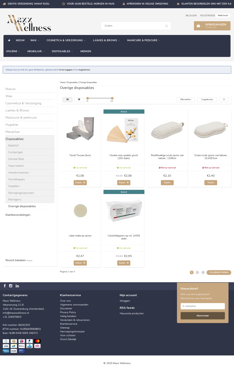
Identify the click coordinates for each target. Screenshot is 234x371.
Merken (85, 51)
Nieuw (20, 40)
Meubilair (36, 51)
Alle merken (185, 99)
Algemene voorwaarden (74, 304)
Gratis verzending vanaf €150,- (29, 3)
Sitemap (65, 327)
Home (62, 82)
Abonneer (203, 315)
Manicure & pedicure (144, 40)
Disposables (63, 51)
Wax (35, 40)
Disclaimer (66, 308)
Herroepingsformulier (72, 331)
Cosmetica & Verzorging (67, 40)
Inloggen (125, 301)
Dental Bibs (16, 159)
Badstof (13, 145)
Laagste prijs (207, 99)
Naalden (14, 186)
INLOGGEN (191, 15)
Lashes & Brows (107, 40)
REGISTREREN (207, 15)
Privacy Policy (68, 312)
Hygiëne (14, 51)
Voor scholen (68, 335)
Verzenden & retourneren (75, 320)
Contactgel (15, 152)
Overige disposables (22, 206)
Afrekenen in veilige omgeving (147, 3)
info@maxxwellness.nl (16, 313)
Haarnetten (16, 166)
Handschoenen (18, 172)
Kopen (80, 182)
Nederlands (223, 15)
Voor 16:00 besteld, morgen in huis (90, 3)
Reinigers (14, 199)
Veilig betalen (68, 316)
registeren (84, 69)
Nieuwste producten (132, 313)
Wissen (30, 260)
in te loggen (65, 69)
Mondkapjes (16, 179)
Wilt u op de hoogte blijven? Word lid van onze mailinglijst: (196, 296)
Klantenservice (68, 324)
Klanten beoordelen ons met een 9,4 (206, 3)
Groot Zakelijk (68, 339)
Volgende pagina (219, 272)
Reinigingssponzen (21, 193)
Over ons (65, 301)
